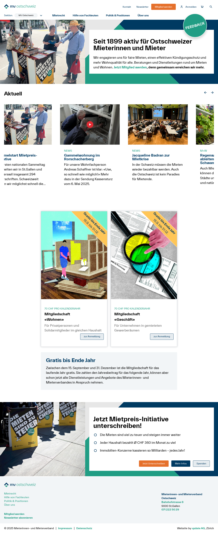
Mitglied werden (14, 513)
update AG (198, 528)
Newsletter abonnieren (18, 517)
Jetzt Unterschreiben (154, 463)
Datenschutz (84, 528)
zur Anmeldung (92, 337)
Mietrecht (58, 15)
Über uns (144, 15)
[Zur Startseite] (29, 7)
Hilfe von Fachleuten (86, 15)
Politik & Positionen (119, 15)
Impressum (65, 528)
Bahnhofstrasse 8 (172, 501)
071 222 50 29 (170, 509)
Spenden (201, 463)
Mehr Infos (181, 463)
